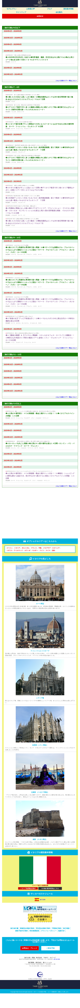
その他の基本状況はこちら (50, 903)
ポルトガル (26, 562)
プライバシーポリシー (49, 945)
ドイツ (42, 565)
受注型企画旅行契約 (43, 943)
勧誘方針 (61, 945)
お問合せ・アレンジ (29, 963)
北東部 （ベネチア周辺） (40, 807)
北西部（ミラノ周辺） (40, 760)
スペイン (10, 562)
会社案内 (59, 12)
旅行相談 (66, 943)
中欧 (40, 562)
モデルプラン (12, 9)
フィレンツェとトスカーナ (40, 665)
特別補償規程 (34, 945)
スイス (48, 565)
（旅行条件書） (57, 974)
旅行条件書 (14, 943)
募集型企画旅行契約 (27, 943)
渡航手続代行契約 (21, 945)
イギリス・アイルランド (15, 565)
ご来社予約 (50, 963)
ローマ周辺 (40, 618)
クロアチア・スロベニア (51, 562)
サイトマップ (21, 12)
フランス (34, 562)
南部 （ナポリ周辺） (40, 854)
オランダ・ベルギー (31, 565)
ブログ (49, 9)
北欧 (54, 565)
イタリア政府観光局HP (28, 903)
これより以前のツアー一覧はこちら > (66, 95)
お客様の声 (30, 9)
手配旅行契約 (56, 943)
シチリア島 (40, 712)
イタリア (17, 562)
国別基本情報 (68, 9)
